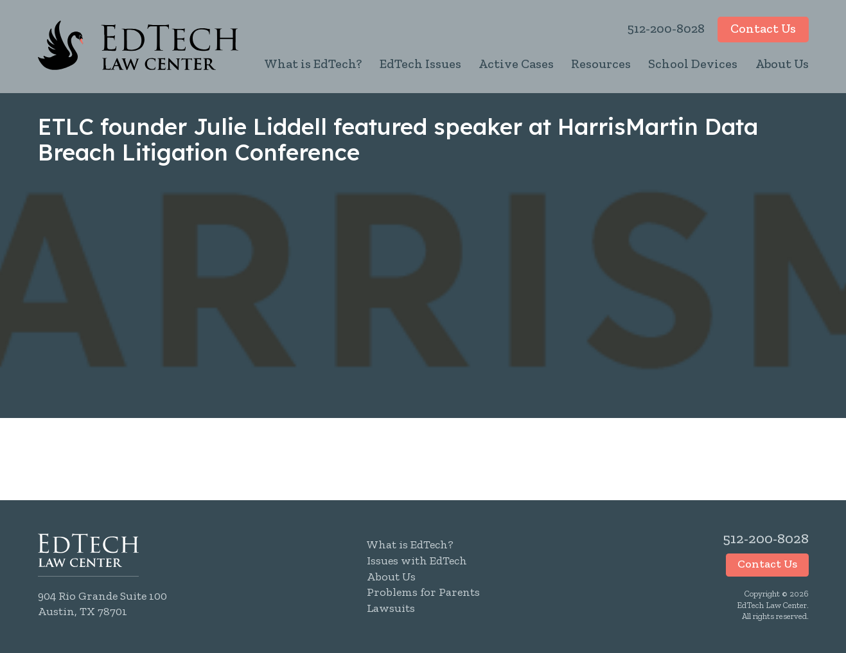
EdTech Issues (420, 63)
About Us (782, 63)
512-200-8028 (666, 28)
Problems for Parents (423, 592)
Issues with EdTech (417, 560)
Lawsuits (391, 608)
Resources (601, 63)
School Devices (692, 63)
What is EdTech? (313, 63)
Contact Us (763, 28)
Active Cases (516, 63)
